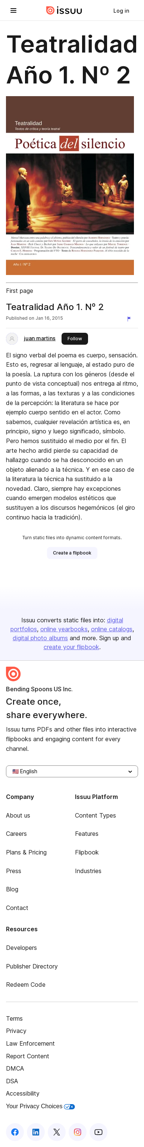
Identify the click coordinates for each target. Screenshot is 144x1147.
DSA (12, 1081)
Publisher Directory (32, 966)
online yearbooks (64, 629)
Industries (88, 871)
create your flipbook (71, 647)
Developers (21, 947)
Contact (17, 907)
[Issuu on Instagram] (78, 1132)
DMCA (15, 1068)
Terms (14, 1018)
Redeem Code (26, 984)
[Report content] (130, 319)
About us (18, 815)
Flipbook (87, 852)
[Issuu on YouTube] (98, 1132)
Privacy (16, 1030)
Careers (16, 833)
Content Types (95, 815)
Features (86, 833)
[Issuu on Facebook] (15, 1132)
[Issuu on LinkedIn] (36, 1132)
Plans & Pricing (26, 852)
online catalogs (111, 629)
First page (19, 290)
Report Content (27, 1056)
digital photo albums (40, 638)
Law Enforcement (30, 1043)
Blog (12, 889)
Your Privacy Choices (40, 1106)
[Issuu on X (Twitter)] (57, 1132)
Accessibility (23, 1093)
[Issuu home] (64, 10)
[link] (121, 10)
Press (13, 871)
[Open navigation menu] (13, 10)
